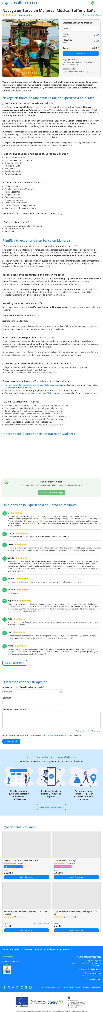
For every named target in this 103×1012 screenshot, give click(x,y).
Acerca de (14, 949)
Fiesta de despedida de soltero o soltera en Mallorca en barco (32, 385)
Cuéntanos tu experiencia (14, 709)
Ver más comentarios (14, 663)
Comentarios (24, 15)
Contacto (67, 949)
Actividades (49, 949)
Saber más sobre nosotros (52, 807)
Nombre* (6, 698)
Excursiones (26, 949)
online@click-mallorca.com (90, 969)
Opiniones (96, 987)
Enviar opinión (11, 741)
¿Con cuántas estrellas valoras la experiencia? (23, 687)
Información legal (48, 987)
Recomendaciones (10, 961)
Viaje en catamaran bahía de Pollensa (21, 860)
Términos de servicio (67, 735)
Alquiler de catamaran (15, 390)
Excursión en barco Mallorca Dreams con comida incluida (26, 912)
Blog (59, 949)
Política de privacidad (50, 735)
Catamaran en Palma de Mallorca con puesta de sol (75, 912)
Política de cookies (83, 987)
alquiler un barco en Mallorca (41, 393)
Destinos (38, 949)
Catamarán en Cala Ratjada (66, 860)
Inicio (5, 949)
